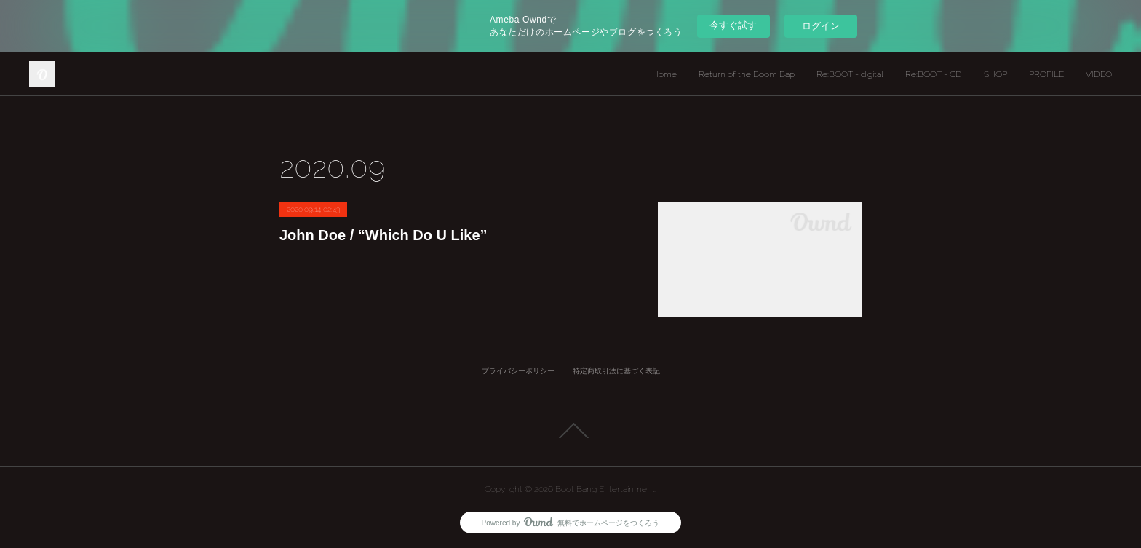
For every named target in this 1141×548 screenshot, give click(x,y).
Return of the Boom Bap (747, 74)
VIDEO (1099, 74)
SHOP (995, 74)
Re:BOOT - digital (849, 74)
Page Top (570, 431)
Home (664, 74)
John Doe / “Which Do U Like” (383, 235)
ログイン (821, 25)
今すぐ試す (733, 25)
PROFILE (1046, 74)
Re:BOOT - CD (933, 74)
